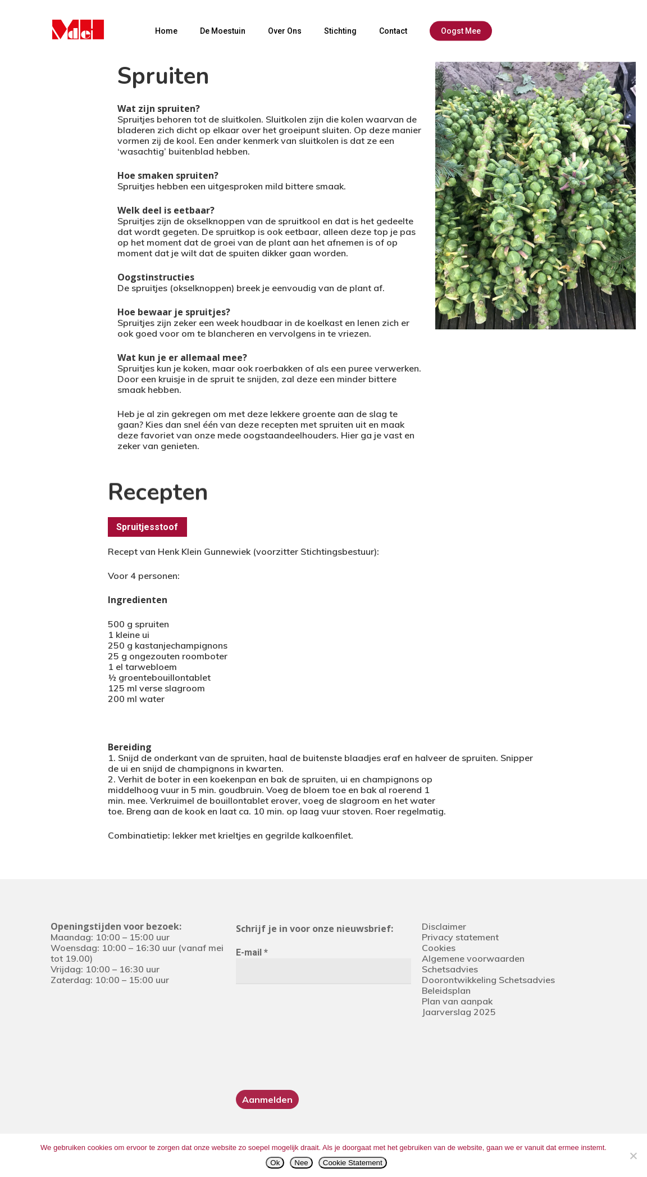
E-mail (252, 952)
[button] (147, 527)
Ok (275, 1162)
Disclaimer (444, 926)
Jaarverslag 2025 (459, 1011)
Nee (301, 1162)
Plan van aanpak (457, 1001)
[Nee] (633, 1155)
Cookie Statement (352, 1162)
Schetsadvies (450, 969)
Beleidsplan (446, 990)
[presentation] (282, 1035)
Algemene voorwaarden (473, 958)
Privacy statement (460, 937)
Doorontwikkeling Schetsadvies (488, 979)
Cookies (438, 947)
